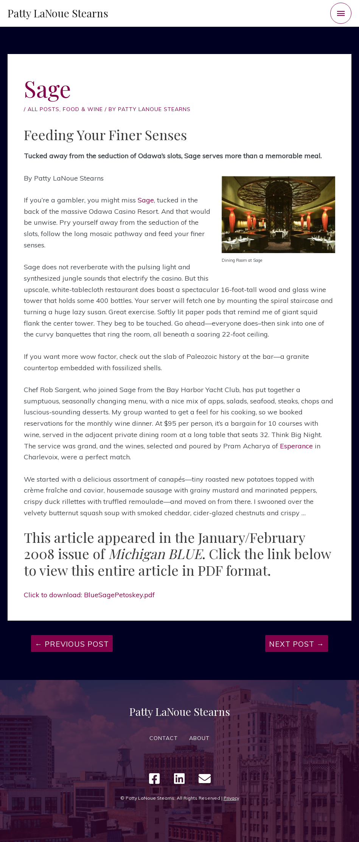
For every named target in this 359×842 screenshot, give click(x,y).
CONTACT (163, 738)
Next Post (296, 644)
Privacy (231, 798)
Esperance (296, 446)
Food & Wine (83, 109)
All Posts (43, 109)
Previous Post (72, 644)
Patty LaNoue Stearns (58, 13)
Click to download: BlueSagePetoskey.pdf (89, 594)
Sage (146, 200)
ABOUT (199, 738)
